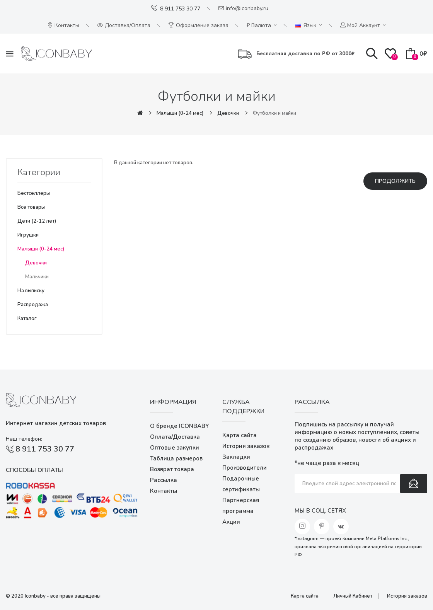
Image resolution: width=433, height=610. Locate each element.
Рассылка (163, 480)
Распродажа (32, 304)
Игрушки (28, 235)
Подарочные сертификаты (241, 484)
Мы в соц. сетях (320, 511)
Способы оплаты (34, 470)
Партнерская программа (240, 505)
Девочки (228, 113)
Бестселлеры (33, 193)
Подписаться (413, 483)
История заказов (245, 446)
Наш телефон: (24, 439)
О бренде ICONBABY (179, 426)
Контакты (163, 491)
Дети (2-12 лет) (36, 221)
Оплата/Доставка (175, 437)
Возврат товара (172, 469)
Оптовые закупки (174, 448)
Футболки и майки (274, 113)
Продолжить (395, 181)
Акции (231, 522)
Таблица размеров (176, 458)
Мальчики (37, 276)
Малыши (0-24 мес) (180, 113)
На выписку (30, 290)
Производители (244, 468)
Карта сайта (239, 435)
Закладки (236, 457)
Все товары (31, 207)
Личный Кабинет (352, 596)
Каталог (27, 318)
